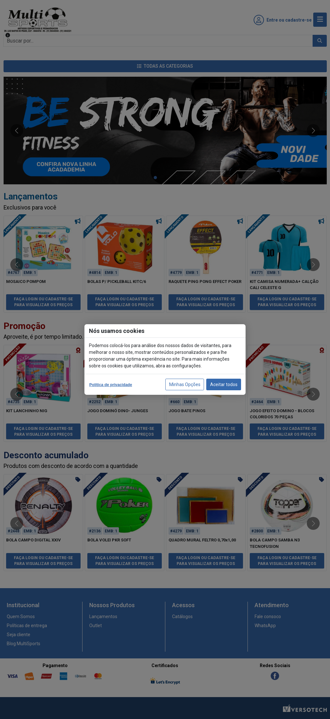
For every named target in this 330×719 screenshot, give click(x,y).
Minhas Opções (184, 384)
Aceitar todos (224, 384)
